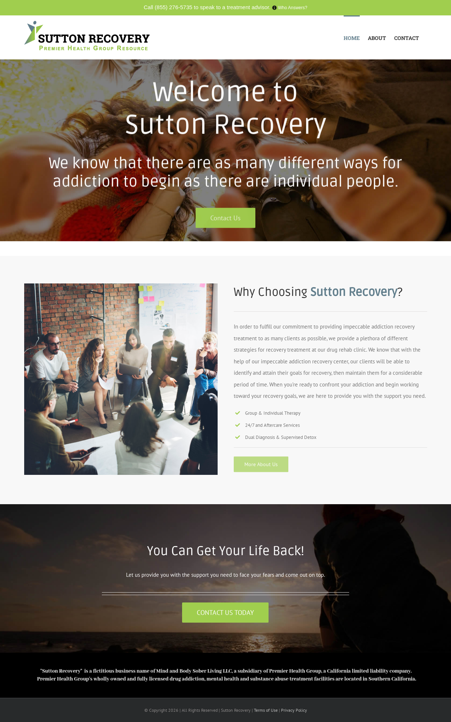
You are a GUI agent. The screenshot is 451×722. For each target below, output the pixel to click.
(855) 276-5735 (173, 7)
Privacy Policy (294, 710)
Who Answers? (292, 7)
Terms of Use (266, 710)
